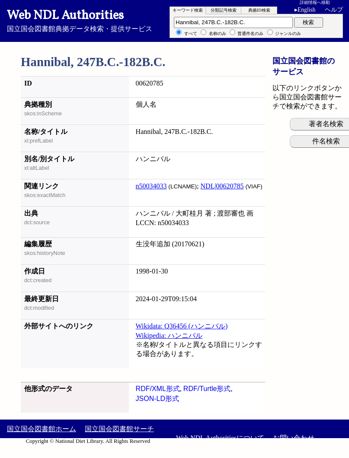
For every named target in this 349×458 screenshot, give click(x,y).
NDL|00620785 (222, 186)
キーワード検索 (188, 10)
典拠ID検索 (259, 10)
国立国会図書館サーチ (119, 429)
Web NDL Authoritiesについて (220, 438)
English (307, 9)
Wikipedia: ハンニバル (169, 335)
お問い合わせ (293, 438)
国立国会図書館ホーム (41, 429)
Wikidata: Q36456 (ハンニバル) (182, 326)
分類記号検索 (224, 10)
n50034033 (151, 186)
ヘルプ (334, 9)
